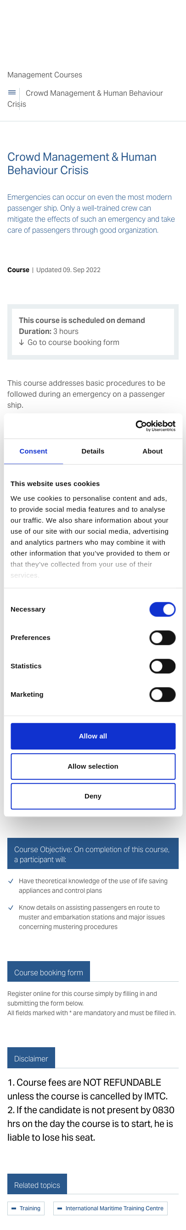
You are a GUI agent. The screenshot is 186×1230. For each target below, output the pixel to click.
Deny (93, 796)
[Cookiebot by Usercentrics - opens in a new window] (135, 426)
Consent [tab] (33, 451)
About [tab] (152, 451)
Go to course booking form (73, 342)
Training (30, 1209)
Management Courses (44, 75)
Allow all (93, 736)
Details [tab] (93, 451)
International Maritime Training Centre (114, 1209)
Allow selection (93, 766)
